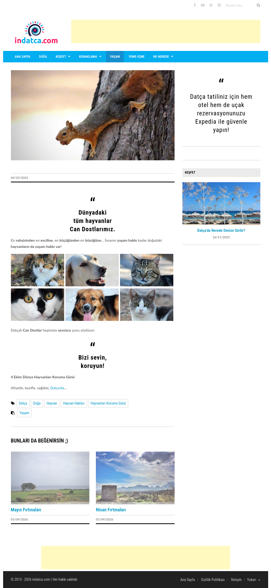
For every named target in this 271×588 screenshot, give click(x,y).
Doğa (43, 56)
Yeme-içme (136, 56)
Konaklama (88, 56)
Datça (23, 403)
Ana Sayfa (187, 580)
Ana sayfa (22, 56)
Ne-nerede (161, 56)
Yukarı (253, 580)
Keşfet (61, 56)
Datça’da (57, 388)
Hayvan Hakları (74, 403)
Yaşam (115, 56)
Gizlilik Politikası (213, 580)
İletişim (236, 580)
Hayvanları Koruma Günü (108, 403)
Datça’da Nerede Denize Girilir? (221, 230)
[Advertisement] (165, 31)
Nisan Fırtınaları (111, 509)
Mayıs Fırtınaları (26, 509)
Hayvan (52, 403)
